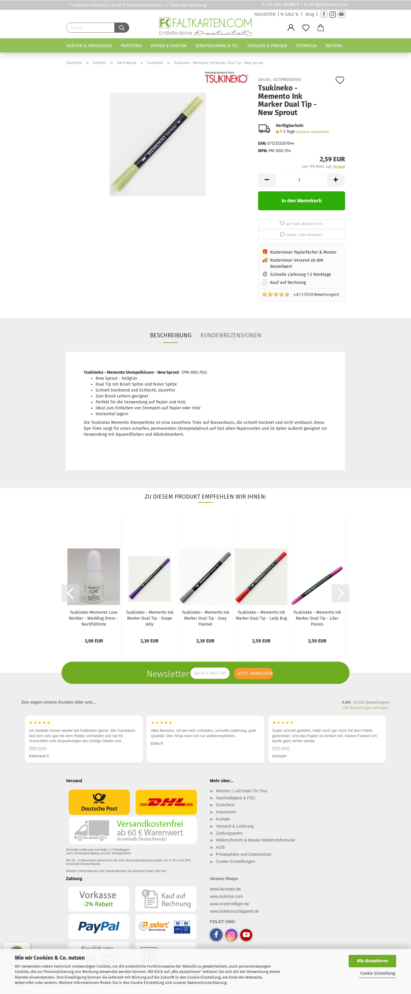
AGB (220, 847)
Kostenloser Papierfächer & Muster (303, 252)
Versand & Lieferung (235, 826)
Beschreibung (171, 335)
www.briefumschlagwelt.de (234, 911)
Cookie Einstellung (377, 973)
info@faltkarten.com (327, 4)
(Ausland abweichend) (312, 132)
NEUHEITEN (265, 14)
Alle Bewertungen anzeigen (365, 707)
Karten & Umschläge (89, 45)
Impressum (226, 811)
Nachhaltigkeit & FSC (235, 798)
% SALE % (289, 14)
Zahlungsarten (229, 833)
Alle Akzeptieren (372, 960)
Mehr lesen (38, 748)
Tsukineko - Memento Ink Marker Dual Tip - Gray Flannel (205, 618)
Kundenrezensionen (230, 335)
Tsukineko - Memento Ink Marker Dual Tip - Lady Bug (261, 615)
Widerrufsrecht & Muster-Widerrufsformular (255, 840)
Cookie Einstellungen (235, 861)
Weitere (333, 45)
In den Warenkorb (302, 201)
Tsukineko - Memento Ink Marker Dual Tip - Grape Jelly (149, 618)
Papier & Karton (168, 45)
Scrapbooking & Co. (216, 45)
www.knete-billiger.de (229, 903)
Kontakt (223, 819)
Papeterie (131, 45)
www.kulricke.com (226, 896)
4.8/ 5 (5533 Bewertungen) (300, 294)
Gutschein (225, 804)
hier (163, 871)
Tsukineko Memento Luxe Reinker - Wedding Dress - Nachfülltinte (93, 618)
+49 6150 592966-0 (282, 4)
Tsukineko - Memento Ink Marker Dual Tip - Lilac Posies (317, 618)
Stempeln (306, 45)
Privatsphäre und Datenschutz (244, 854)
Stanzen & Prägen (267, 45)
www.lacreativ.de (225, 889)
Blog (310, 14)
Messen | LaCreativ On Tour (242, 790)
